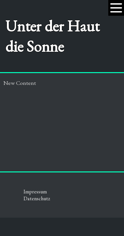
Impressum (35, 191)
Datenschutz (37, 198)
